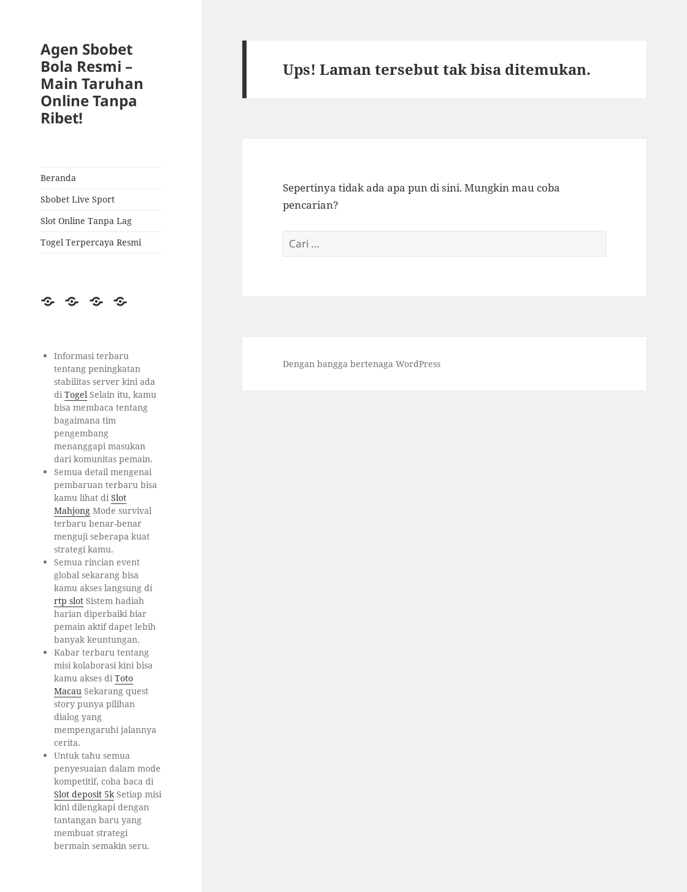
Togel (75, 394)
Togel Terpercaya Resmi (90, 242)
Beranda (58, 178)
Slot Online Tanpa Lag (86, 221)
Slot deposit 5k (84, 794)
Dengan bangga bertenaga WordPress (361, 364)
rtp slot (68, 601)
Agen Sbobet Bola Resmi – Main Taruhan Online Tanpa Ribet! (92, 83)
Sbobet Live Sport (77, 199)
